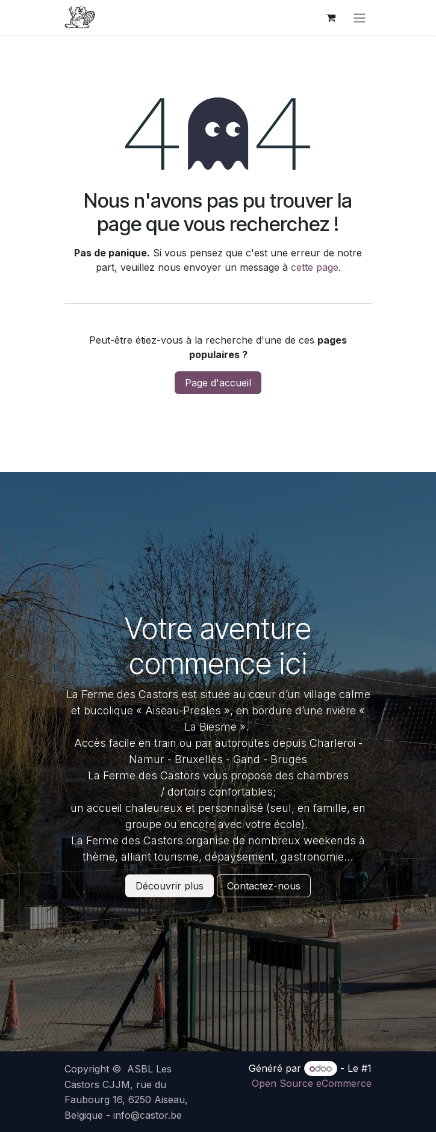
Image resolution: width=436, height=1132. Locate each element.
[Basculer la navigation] (359, 17)
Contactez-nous (264, 886)
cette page (314, 267)
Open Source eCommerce (312, 1083)
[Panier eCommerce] (331, 17)
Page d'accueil (218, 383)
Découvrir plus (169, 886)
